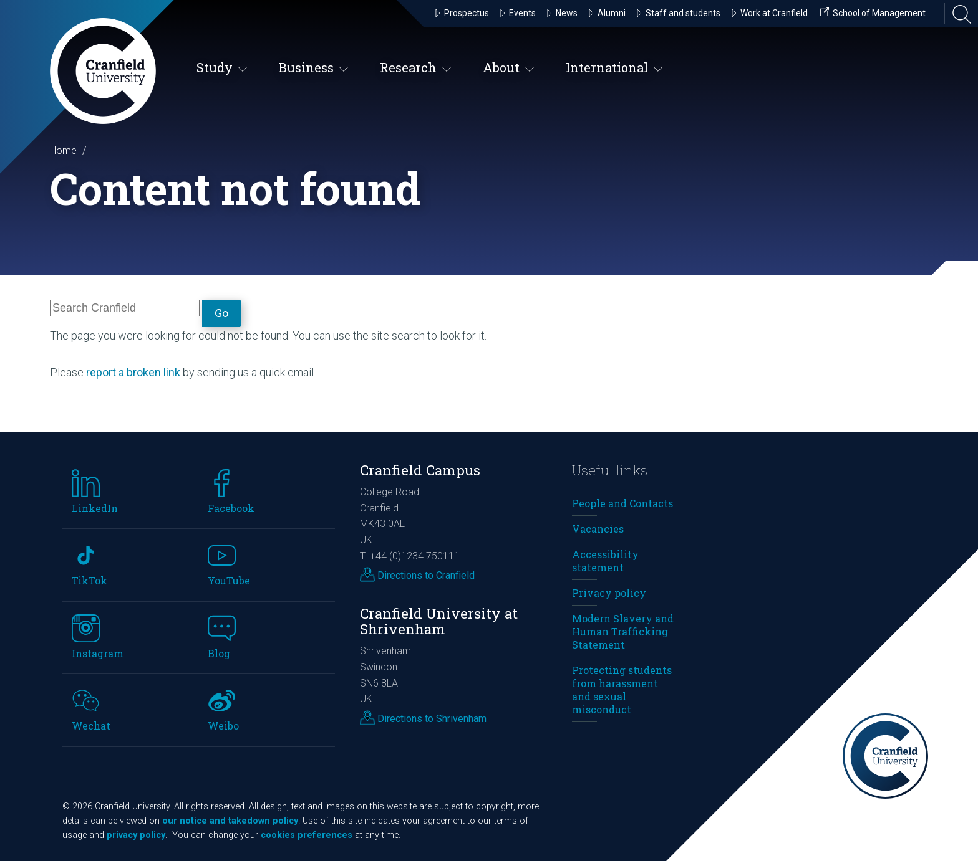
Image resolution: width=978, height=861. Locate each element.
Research (416, 68)
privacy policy (136, 835)
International (614, 68)
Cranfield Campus (420, 470)
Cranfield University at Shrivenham (439, 621)
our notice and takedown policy (230, 821)
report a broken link (133, 372)
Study (222, 68)
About (509, 68)
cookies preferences (306, 835)
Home (63, 150)
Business (314, 68)
